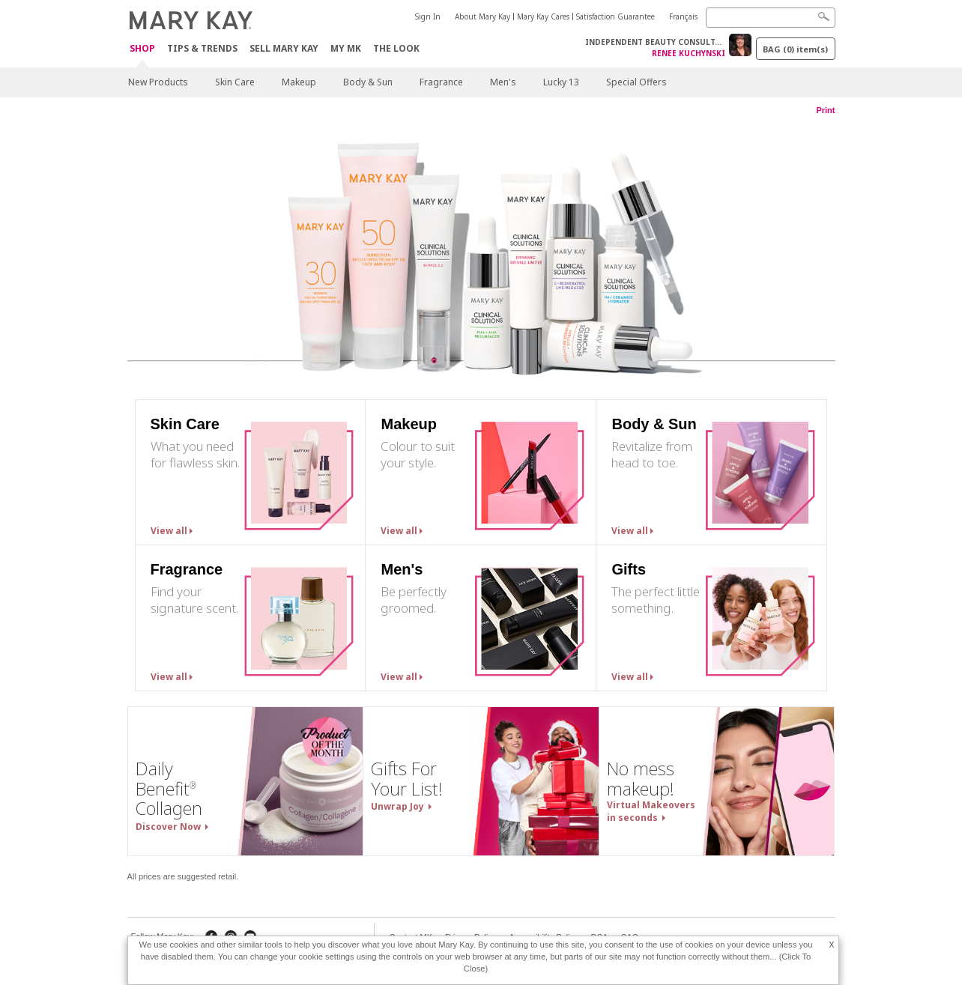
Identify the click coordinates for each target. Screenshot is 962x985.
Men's (503, 82)
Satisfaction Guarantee (615, 16)
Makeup (299, 82)
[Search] (770, 17)
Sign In (428, 16)
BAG (795, 49)
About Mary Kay (482, 16)
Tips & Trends (202, 48)
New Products (158, 82)
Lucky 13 (561, 82)
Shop (142, 49)
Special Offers (636, 82)
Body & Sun (368, 82)
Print (825, 110)
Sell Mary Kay (283, 48)
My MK (345, 48)
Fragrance (441, 82)
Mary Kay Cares (543, 16)
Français (683, 16)
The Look (396, 48)
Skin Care (235, 82)
